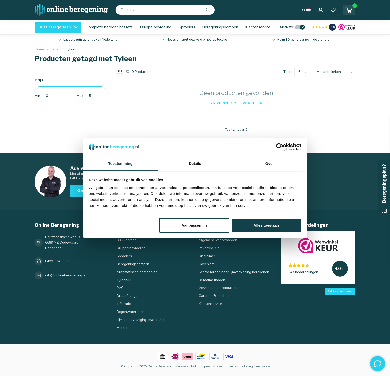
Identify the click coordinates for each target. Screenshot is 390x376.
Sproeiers (187, 27)
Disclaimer (207, 256)
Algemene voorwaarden (218, 240)
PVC (120, 287)
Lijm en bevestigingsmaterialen (141, 319)
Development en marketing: (234, 366)
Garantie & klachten (215, 295)
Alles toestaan (266, 225)
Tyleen (71, 49)
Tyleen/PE (124, 280)
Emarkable (262, 366)
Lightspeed (203, 366)
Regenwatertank (130, 311)
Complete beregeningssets (109, 27)
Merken (122, 327)
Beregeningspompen (220, 27)
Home (39, 49)
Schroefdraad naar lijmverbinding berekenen (234, 272)
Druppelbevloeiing (155, 27)
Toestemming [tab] (120, 163)
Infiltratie (124, 303)
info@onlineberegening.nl (65, 275)
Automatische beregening (137, 272)
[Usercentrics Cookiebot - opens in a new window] (279, 147)
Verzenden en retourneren (220, 287)
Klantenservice (257, 27)
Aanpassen (194, 225)
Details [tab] (195, 163)
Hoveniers (207, 264)
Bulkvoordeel (127, 240)
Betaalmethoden (212, 280)
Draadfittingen (128, 295)
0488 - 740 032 (57, 261)
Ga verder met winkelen (236, 103)
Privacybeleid (209, 248)
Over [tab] (269, 163)
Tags (54, 49)
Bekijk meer (339, 291)
